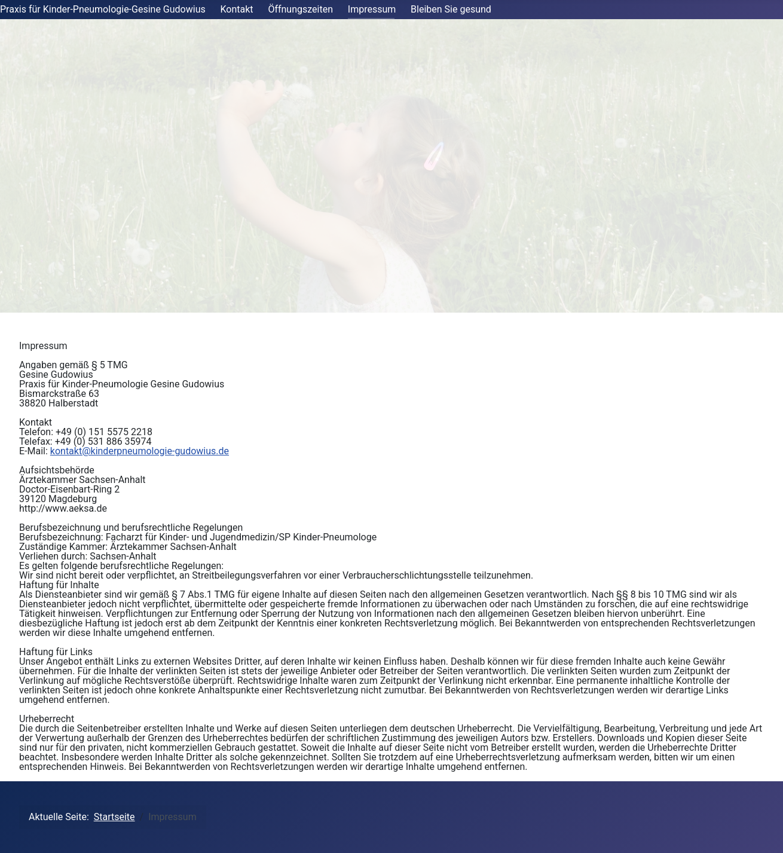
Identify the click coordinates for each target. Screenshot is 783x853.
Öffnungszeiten (300, 9)
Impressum (372, 9)
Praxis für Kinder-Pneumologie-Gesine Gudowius (103, 9)
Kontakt (237, 9)
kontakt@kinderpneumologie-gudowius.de (139, 451)
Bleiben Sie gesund (451, 9)
